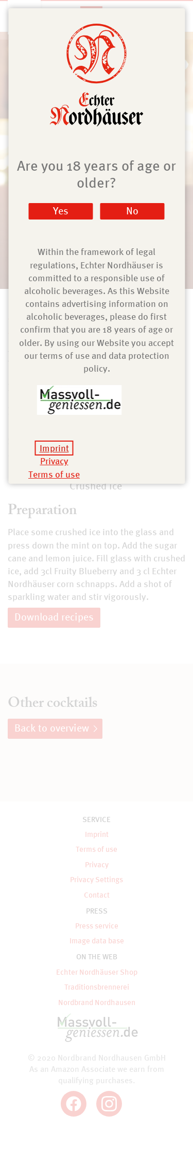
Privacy (54, 460)
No (132, 210)
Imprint (54, 448)
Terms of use (54, 474)
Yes (60, 210)
